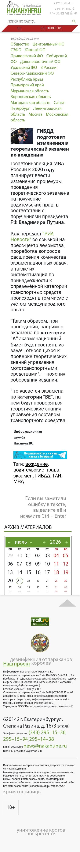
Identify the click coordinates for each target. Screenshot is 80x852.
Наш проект (16, 664)
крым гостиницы (22, 792)
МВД (18, 481)
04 (56, 556)
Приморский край (27, 85)
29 (10, 556)
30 (19, 556)
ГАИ (57, 475)
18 (56, 572)
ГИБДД (42, 475)
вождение (36, 464)
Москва (36, 115)
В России (48, 68)
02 (38, 556)
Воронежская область (31, 97)
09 (38, 564)
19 (65, 572)
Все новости (51, 28)
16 (38, 572)
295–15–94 (15, 739)
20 (10, 581)
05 (65, 556)
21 (19, 581)
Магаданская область (30, 103)
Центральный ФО (49, 44)
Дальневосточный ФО (40, 62)
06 (10, 564)
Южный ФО (35, 50)
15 (28, 572)
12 (65, 564)
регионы (66, 9)
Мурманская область (30, 91)
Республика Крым (27, 79)
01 (28, 556)
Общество (20, 44)
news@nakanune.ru (45, 746)
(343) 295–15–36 (47, 732)
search (74, 21)
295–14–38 (41, 739)
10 (47, 564)
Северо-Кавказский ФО (32, 73)
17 (47, 572)
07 (19, 564)
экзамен (23, 475)
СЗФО (16, 50)
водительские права (36, 469)
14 (19, 572)
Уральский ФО (24, 68)
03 (47, 556)
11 (56, 564)
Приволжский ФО (27, 56)
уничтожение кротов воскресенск (41, 832)
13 (10, 572)
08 (28, 564)
